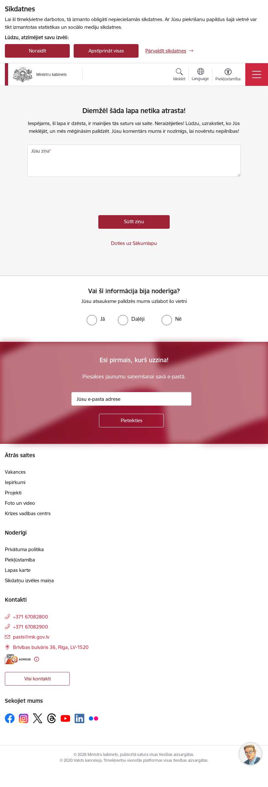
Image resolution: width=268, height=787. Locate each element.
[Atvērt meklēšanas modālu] (179, 75)
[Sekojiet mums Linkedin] (79, 718)
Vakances (15, 472)
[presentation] (76, 197)
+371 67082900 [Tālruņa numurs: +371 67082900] (30, 627)
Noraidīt (37, 51)
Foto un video (20, 503)
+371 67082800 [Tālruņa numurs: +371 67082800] (30, 617)
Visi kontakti (37, 679)
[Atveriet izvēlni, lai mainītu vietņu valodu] (200, 75)
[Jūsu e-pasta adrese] (131, 399)
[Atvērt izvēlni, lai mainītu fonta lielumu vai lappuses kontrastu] (228, 75)
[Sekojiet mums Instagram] (24, 718)
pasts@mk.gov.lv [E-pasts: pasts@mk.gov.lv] (31, 637)
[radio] (96, 319)
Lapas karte (17, 570)
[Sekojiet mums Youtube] (65, 718)
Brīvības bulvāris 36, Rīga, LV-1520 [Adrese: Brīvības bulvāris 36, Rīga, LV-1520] (51, 647)
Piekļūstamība (20, 560)
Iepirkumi (15, 482)
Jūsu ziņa (40, 151)
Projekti (13, 493)
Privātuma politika (24, 549)
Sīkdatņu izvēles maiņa (29, 580)
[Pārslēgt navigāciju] (256, 74)
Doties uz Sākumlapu (134, 243)
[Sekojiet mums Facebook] (10, 718)
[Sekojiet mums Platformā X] (38, 718)
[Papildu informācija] (36, 659)
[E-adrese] (18, 659)
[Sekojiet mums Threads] (51, 718)
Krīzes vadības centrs (28, 513)
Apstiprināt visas (106, 51)
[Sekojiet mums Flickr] (93, 718)
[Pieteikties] (131, 420)
